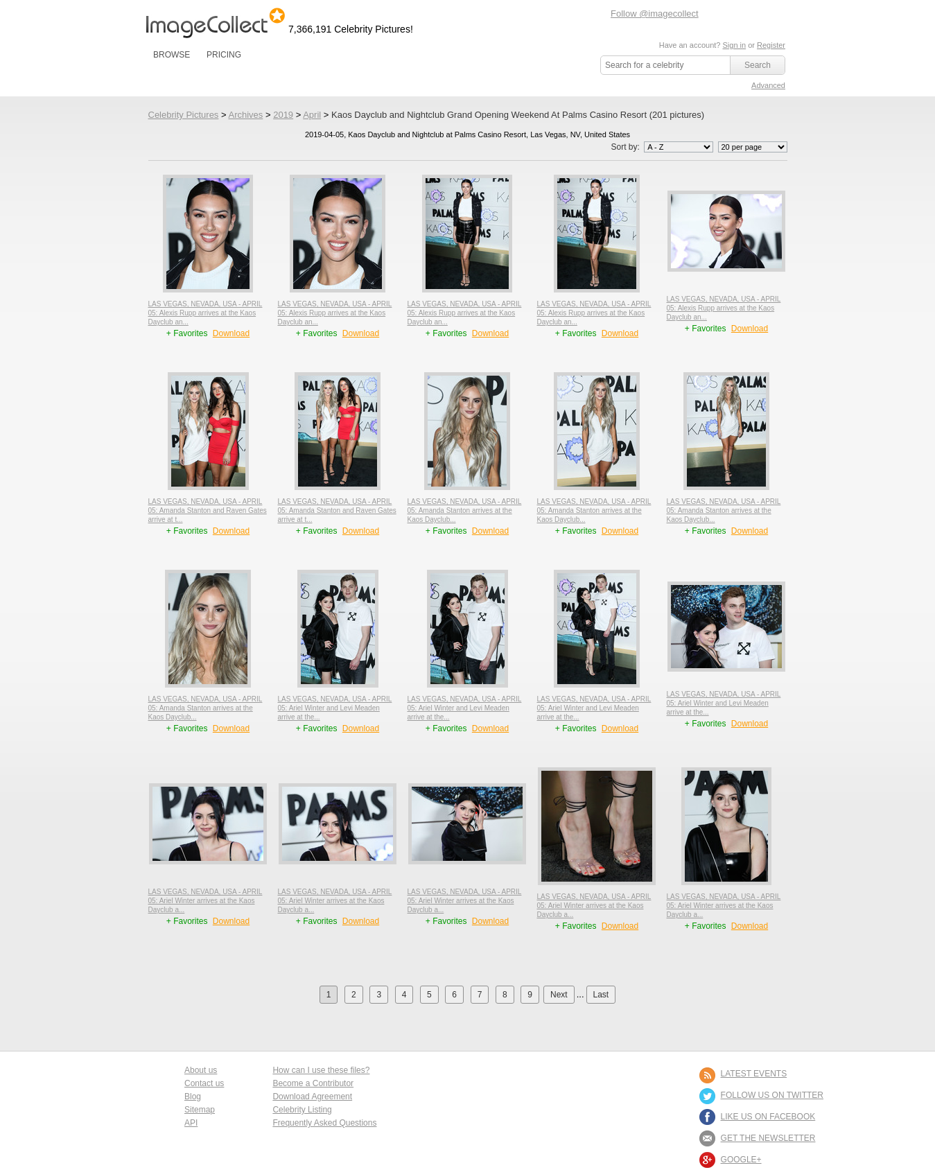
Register (771, 45)
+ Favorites (188, 333)
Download (231, 333)
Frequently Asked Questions (324, 1123)
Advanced (768, 85)
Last (601, 994)
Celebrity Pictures (183, 115)
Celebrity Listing (301, 1110)
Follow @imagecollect (655, 13)
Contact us (204, 1083)
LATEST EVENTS (754, 1074)
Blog (192, 1096)
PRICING (224, 55)
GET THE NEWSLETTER (768, 1138)
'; (678, 146)
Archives (245, 115)
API (191, 1123)
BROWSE (171, 55)
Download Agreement (312, 1096)
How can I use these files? (320, 1070)
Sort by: (663, 147)
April (312, 115)
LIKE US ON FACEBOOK (768, 1116)
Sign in (734, 45)
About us (200, 1070)
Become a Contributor (312, 1083)
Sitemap (199, 1110)
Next (559, 994)
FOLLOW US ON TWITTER (772, 1095)
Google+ (741, 1159)
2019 (283, 115)
